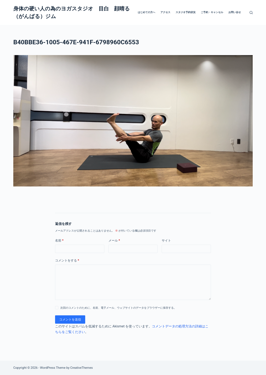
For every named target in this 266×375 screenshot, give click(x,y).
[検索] (251, 12)
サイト (166, 240)
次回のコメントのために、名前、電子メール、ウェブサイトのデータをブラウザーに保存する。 (118, 307)
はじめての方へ (146, 12)
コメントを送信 (70, 319)
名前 (59, 240)
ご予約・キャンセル (212, 12)
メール (114, 240)
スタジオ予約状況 (186, 12)
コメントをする (67, 260)
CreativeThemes (81, 368)
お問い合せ (234, 12)
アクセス (165, 12)
